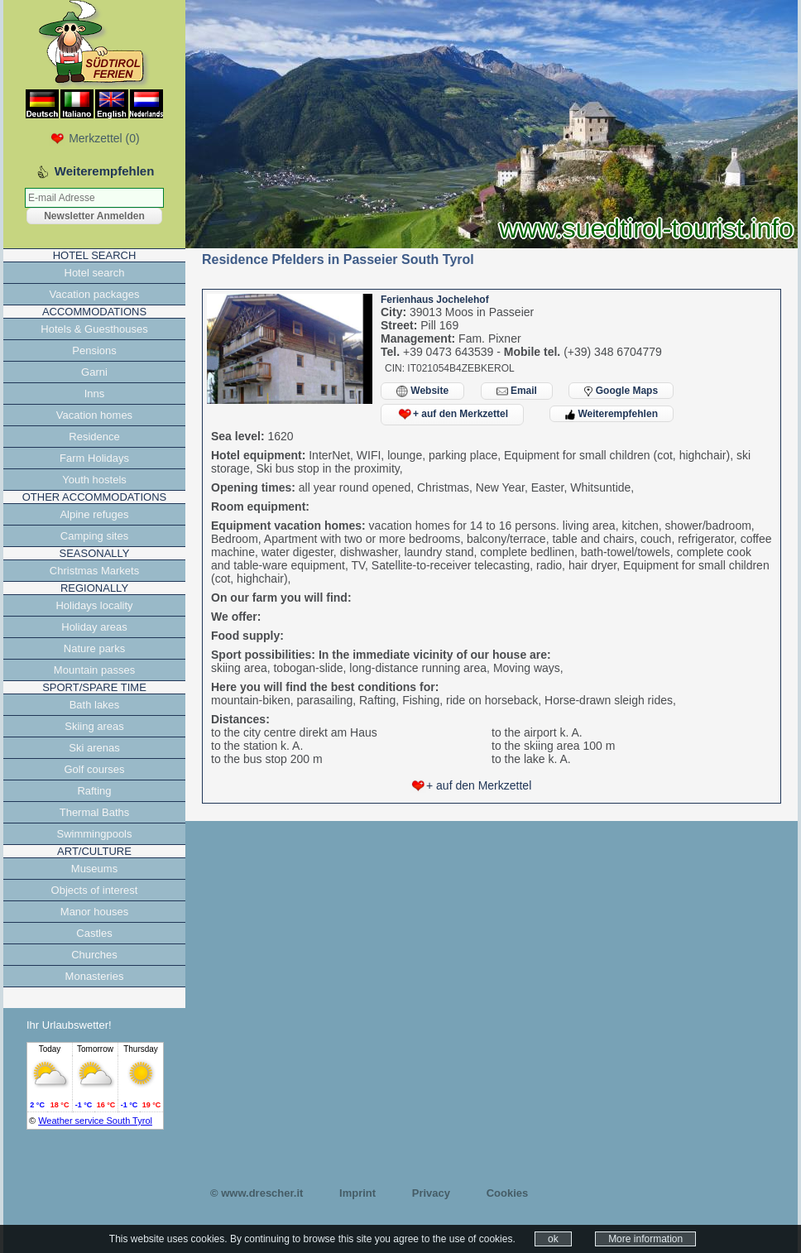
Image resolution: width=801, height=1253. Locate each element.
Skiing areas (94, 726)
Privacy (431, 1193)
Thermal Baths (95, 812)
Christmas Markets (94, 570)
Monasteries (94, 976)
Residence (94, 436)
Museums (94, 868)
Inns (94, 393)
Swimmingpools (94, 834)
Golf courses (95, 769)
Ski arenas (94, 748)
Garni (94, 372)
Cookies (508, 1193)
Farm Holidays (94, 458)
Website (422, 391)
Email (516, 391)
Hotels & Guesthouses (94, 329)
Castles (94, 933)
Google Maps (621, 390)
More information (645, 1239)
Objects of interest (94, 890)
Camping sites (94, 536)
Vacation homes (94, 415)
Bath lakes (95, 705)
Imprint (357, 1193)
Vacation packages (95, 294)
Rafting (94, 791)
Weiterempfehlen (611, 414)
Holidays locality (93, 605)
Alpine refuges (94, 514)
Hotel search (95, 272)
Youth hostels (94, 479)
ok (553, 1239)
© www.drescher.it (256, 1193)
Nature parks (94, 648)
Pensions (94, 350)
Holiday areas (94, 627)
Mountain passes (94, 670)
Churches (94, 954)
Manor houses (94, 911)
